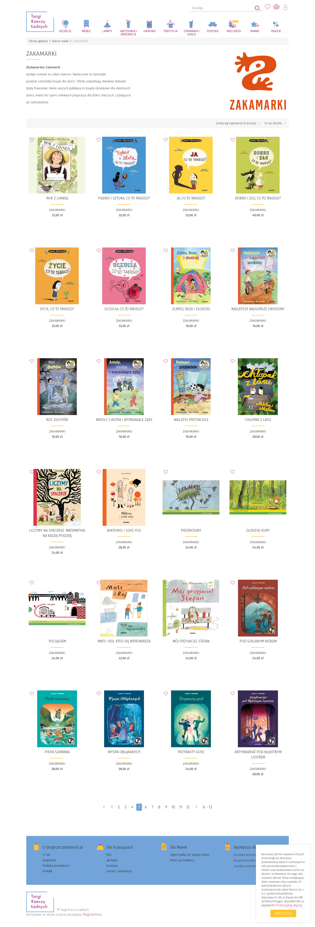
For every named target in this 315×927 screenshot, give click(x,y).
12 (188, 807)
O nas (46, 855)
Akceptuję (283, 913)
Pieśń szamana (57, 752)
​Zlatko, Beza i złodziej (191, 309)
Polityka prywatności (56, 866)
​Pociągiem (57, 641)
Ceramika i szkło (192, 33)
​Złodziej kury (258, 530)
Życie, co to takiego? (57, 309)
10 (173, 807)
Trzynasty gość (191, 752)
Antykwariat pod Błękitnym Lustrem (258, 754)
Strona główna (38, 41)
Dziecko (213, 31)
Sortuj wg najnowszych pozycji (238, 123)
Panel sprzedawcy (182, 860)
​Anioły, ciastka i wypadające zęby (124, 420)
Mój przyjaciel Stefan (191, 641)
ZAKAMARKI (57, 210)
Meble (86, 31)
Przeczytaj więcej (289, 905)
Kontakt (47, 871)
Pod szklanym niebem (258, 641)
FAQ (108, 855)
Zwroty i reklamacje (119, 871)
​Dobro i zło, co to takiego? (258, 198)
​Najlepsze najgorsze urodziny (258, 309)
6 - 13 (207, 807)
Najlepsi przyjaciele (191, 420)
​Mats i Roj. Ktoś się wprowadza (124, 641)
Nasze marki (60, 41)
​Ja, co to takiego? (191, 198)
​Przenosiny (191, 530)
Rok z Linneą (57, 198)
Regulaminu (92, 914)
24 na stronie (275, 123)
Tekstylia (170, 31)
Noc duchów (57, 420)
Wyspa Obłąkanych (124, 752)
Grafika (150, 31)
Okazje (276, 31)
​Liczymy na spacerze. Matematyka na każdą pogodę (57, 533)
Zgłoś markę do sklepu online (189, 855)
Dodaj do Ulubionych (33, 141)
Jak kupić (112, 860)
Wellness (234, 31)
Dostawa (112, 866)
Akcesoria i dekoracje (128, 33)
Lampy (107, 31)
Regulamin (49, 860)
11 (180, 807)
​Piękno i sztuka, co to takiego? (124, 198)
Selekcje (65, 31)
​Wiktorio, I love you (124, 530)
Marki (254, 31)
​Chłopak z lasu (258, 420)
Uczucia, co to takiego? (124, 309)
